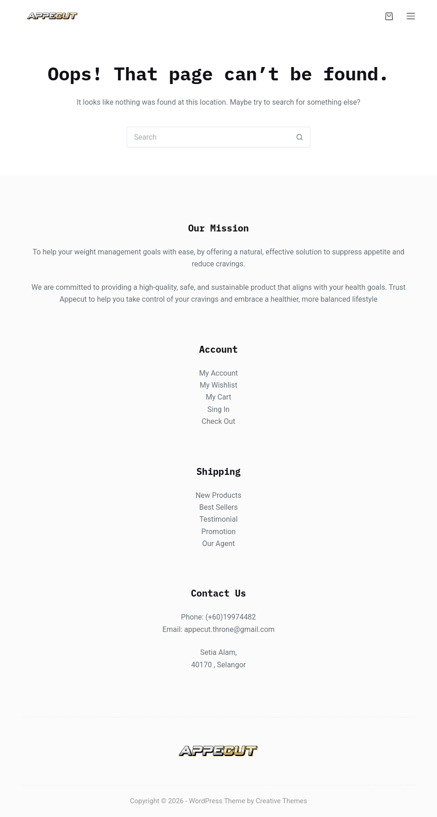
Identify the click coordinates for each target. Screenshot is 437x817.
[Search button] (300, 137)
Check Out (218, 421)
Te (203, 519)
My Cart (218, 397)
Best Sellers (218, 506)
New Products (218, 494)
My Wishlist (218, 385)
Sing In (218, 409)
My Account (218, 372)
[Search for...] (208, 137)
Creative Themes (281, 801)
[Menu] (411, 16)
